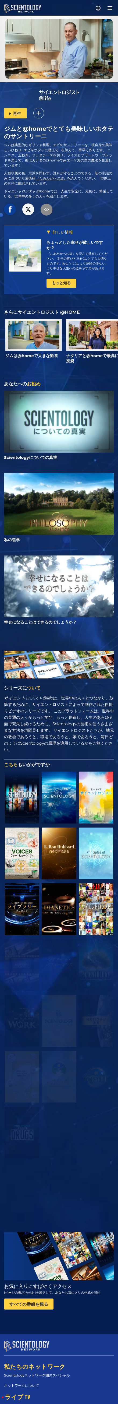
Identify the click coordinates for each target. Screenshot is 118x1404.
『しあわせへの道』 (51, 178)
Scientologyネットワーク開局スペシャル (37, 1370)
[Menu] (110, 8)
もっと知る (61, 282)
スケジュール (17, 1400)
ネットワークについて (21, 1380)
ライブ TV (17, 1391)
